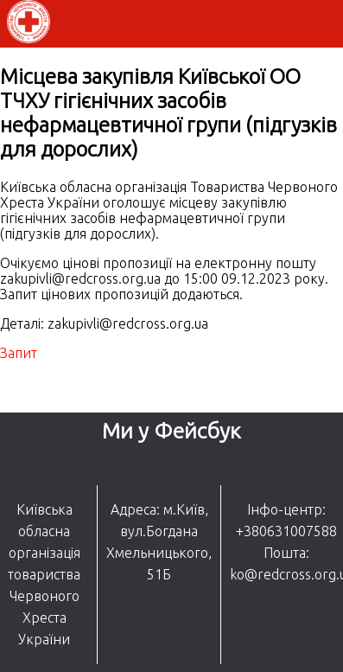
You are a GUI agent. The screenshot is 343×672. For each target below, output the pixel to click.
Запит (18, 353)
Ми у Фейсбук (171, 431)
